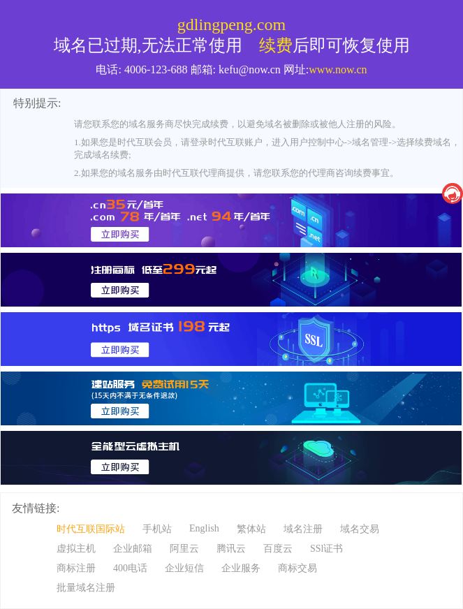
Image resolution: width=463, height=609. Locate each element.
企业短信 (184, 568)
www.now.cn (338, 69)
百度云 (278, 548)
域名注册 (303, 529)
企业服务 (240, 568)
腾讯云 (231, 548)
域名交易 (359, 529)
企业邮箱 (132, 548)
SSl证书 (326, 548)
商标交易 (297, 568)
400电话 (130, 568)
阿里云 (184, 548)
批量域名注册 (86, 587)
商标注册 (76, 568)
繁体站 (251, 529)
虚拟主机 (76, 548)
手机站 (157, 529)
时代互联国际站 (91, 529)
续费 (276, 45)
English (204, 528)
